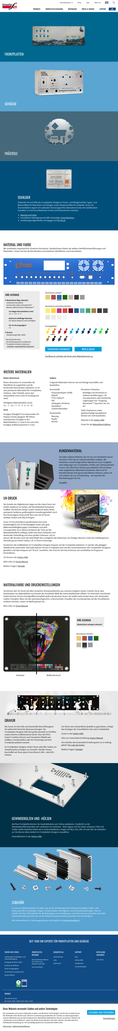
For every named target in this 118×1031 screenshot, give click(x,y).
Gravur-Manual (96, 738)
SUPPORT (102, 9)
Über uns (97, 3)
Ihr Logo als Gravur (76, 745)
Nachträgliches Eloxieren (24, 346)
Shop (79, 3)
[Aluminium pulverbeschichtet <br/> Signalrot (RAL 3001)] (65, 310)
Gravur (50, 220)
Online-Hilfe (99, 420)
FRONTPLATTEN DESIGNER (54, 9)
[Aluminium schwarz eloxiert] (76, 297)
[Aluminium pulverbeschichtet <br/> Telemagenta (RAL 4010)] (59, 310)
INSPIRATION (72, 9)
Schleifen (10, 346)
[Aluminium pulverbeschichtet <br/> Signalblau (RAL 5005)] (76, 310)
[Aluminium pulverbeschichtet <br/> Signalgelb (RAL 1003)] (53, 310)
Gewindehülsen (67, 217)
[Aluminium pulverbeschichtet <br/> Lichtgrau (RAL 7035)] (53, 317)
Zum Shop (100, 960)
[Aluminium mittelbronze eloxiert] (70, 297)
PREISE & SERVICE (88, 9)
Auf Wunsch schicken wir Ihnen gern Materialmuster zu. (69, 356)
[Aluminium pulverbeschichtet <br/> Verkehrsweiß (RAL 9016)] (65, 317)
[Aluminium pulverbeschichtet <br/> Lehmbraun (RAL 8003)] (93, 310)
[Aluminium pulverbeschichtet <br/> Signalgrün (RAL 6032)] (88, 310)
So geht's (63, 482)
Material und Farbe (28, 215)
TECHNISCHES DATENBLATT (58, 349)
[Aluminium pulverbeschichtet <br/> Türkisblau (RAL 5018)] (82, 310)
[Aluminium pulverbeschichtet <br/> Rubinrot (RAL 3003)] (70, 310)
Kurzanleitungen (80, 966)
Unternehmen (58, 957)
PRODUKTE (36, 9)
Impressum (57, 963)
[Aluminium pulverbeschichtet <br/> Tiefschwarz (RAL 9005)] (99, 310)
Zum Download (37, 967)
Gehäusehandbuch (71, 920)
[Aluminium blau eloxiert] (59, 297)
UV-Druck (61, 220)
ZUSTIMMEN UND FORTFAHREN (101, 1012)
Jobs (87, 3)
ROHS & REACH (88, 349)
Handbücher (79, 963)
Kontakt (21, 566)
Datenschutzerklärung (21, 1026)
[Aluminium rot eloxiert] (53, 297)
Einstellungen (109, 1018)
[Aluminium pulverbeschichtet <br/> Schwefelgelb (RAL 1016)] (47, 310)
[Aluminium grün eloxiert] (65, 297)
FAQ (76, 957)
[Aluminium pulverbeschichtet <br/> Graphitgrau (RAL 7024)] (105, 310)
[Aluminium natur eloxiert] (82, 297)
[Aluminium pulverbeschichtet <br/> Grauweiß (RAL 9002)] (59, 317)
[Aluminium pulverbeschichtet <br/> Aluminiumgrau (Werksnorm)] (47, 317)
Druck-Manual (22, 561)
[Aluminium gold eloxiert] (47, 297)
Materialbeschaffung (102, 424)
